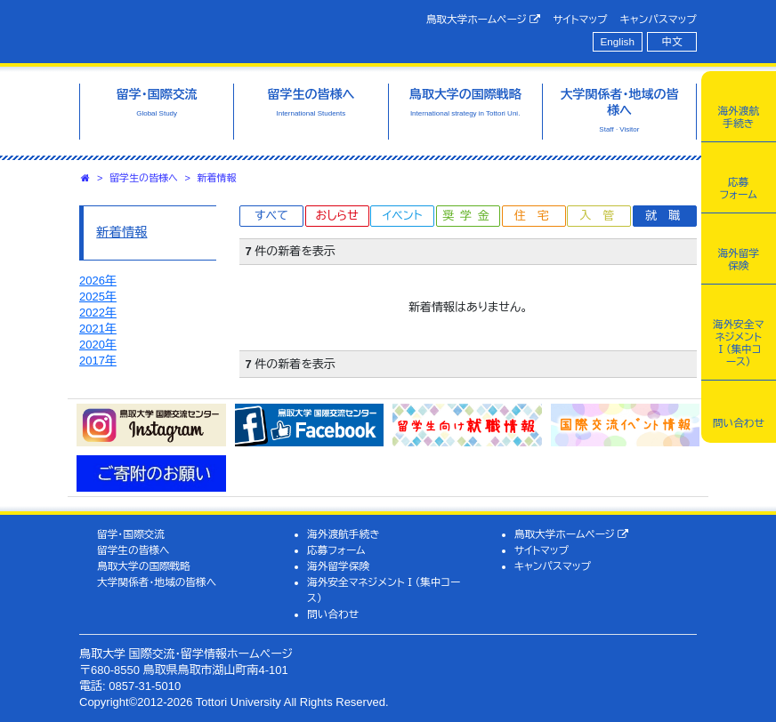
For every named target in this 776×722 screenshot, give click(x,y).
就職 (668, 215)
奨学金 (469, 215)
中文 (672, 41)
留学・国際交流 (131, 534)
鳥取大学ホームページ (483, 19)
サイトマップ (580, 19)
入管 (602, 215)
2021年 (98, 328)
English (618, 41)
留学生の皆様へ (143, 177)
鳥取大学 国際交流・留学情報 (221, 29)
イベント (402, 215)
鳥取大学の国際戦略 (143, 566)
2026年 (98, 280)
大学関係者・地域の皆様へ (156, 582)
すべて (271, 215)
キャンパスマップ (658, 19)
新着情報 (217, 177)
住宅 (537, 215)
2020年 (98, 344)
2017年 (98, 360)
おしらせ (336, 215)
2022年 (98, 312)
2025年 (98, 296)
